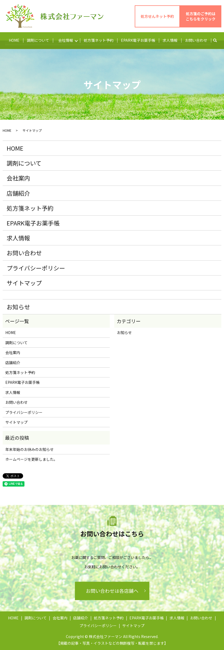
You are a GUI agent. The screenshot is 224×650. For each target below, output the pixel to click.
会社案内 (18, 177)
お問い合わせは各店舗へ (112, 590)
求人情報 (170, 40)
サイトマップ (24, 282)
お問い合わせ (196, 40)
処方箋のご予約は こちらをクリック (200, 16)
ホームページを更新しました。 (31, 459)
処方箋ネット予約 (99, 40)
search (217, 40)
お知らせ (18, 306)
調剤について (38, 40)
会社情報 (65, 40)
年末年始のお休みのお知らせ (29, 448)
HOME (14, 40)
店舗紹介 (18, 192)
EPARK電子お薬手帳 (138, 40)
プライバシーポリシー (36, 267)
